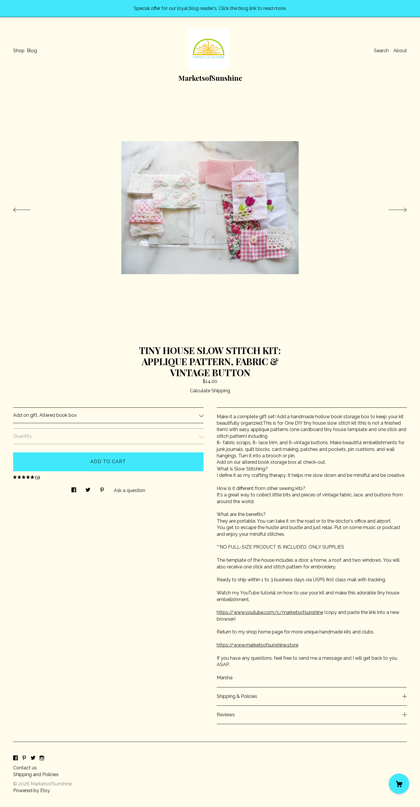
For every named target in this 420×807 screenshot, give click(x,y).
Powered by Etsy (31, 790)
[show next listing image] (392, 208)
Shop (18, 50)
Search (381, 50)
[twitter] (33, 758)
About (400, 50)
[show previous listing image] (27, 208)
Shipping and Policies (36, 774)
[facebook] (15, 758)
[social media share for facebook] (73, 488)
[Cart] (399, 783)
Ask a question (129, 490)
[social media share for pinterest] (102, 488)
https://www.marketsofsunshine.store (257, 645)
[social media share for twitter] (87, 488)
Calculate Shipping (210, 390)
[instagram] (42, 758)
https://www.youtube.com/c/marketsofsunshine (270, 612)
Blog (32, 50)
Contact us (25, 768)
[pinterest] (24, 758)
